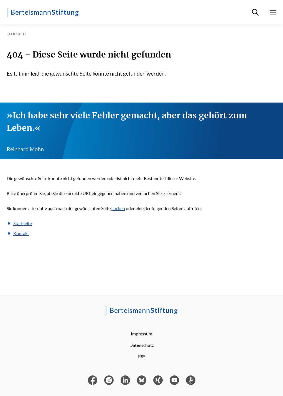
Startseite (22, 223)
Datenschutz (141, 345)
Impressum (141, 333)
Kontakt (21, 233)
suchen (118, 208)
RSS (141, 356)
